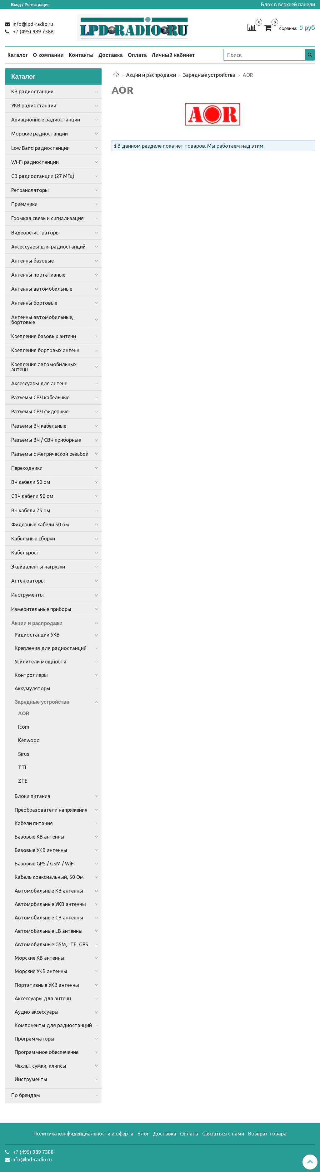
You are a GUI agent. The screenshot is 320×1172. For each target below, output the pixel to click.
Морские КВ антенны (39, 958)
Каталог (18, 55)
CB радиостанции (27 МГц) (42, 176)
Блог (143, 1133)
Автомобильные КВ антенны (49, 891)
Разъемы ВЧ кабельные (38, 426)
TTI (22, 767)
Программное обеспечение (46, 1052)
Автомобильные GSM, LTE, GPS (51, 944)
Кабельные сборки (33, 538)
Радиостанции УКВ (37, 635)
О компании (48, 55)
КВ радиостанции (32, 91)
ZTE (23, 781)
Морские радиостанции (39, 133)
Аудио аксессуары (36, 1012)
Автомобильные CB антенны (49, 917)
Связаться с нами (223, 1133)
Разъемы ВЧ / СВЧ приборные (46, 440)
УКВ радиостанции (33, 105)
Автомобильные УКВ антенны (50, 904)
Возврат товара (267, 1133)
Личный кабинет (173, 55)
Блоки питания (32, 796)
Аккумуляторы (32, 688)
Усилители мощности (40, 661)
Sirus (23, 754)
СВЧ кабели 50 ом (32, 496)
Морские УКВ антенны (41, 971)
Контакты (81, 55)
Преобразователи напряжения (51, 810)
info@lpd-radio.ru (32, 24)
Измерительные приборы (41, 609)
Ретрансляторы (30, 190)
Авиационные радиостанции (45, 119)
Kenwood (29, 740)
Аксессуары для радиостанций (48, 246)
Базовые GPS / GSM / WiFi (45, 863)
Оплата (137, 55)
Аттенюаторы (28, 581)
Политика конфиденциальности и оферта (83, 1133)
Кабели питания (34, 823)
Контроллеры (31, 675)
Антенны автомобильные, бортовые (42, 319)
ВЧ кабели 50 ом (30, 482)
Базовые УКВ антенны (41, 850)
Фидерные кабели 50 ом (40, 524)
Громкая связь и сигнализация (47, 218)
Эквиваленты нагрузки (38, 566)
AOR (23, 713)
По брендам (25, 1095)
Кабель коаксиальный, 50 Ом (49, 877)
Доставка (110, 55)
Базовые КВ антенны (39, 837)
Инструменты (27, 595)
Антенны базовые (32, 260)
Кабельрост (25, 552)
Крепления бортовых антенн (45, 350)
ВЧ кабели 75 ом (30, 510)
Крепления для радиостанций (51, 648)
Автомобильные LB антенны (48, 931)
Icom (23, 727)
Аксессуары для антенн (39, 383)
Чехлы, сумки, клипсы (40, 1066)
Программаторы (34, 1039)
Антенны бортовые (34, 303)
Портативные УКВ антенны (47, 985)
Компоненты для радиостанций (53, 1025)
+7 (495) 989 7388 (32, 31)
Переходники (26, 468)
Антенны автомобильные (41, 289)
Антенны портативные (38, 275)
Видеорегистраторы (35, 232)
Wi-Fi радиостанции (35, 162)
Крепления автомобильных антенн (44, 367)
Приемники (24, 204)
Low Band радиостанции (40, 148)
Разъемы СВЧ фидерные (39, 411)
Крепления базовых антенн (43, 336)
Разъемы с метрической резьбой (49, 454)
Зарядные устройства (209, 75)
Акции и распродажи (151, 75)
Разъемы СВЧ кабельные (40, 397)
